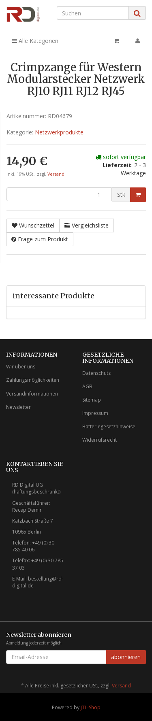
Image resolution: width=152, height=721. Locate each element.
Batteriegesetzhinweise (108, 426)
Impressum (95, 413)
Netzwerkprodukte (59, 132)
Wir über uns (20, 366)
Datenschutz (96, 373)
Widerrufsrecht (99, 439)
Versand (55, 174)
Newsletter (18, 407)
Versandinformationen (32, 393)
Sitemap (91, 399)
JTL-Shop (91, 707)
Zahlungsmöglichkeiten (32, 379)
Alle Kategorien (35, 41)
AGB (87, 386)
